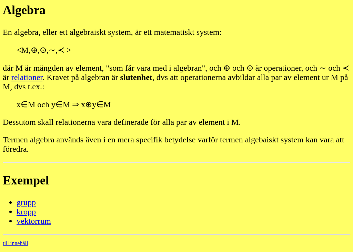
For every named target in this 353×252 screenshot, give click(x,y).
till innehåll (15, 243)
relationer (27, 77)
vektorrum (34, 220)
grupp (26, 202)
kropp (26, 211)
